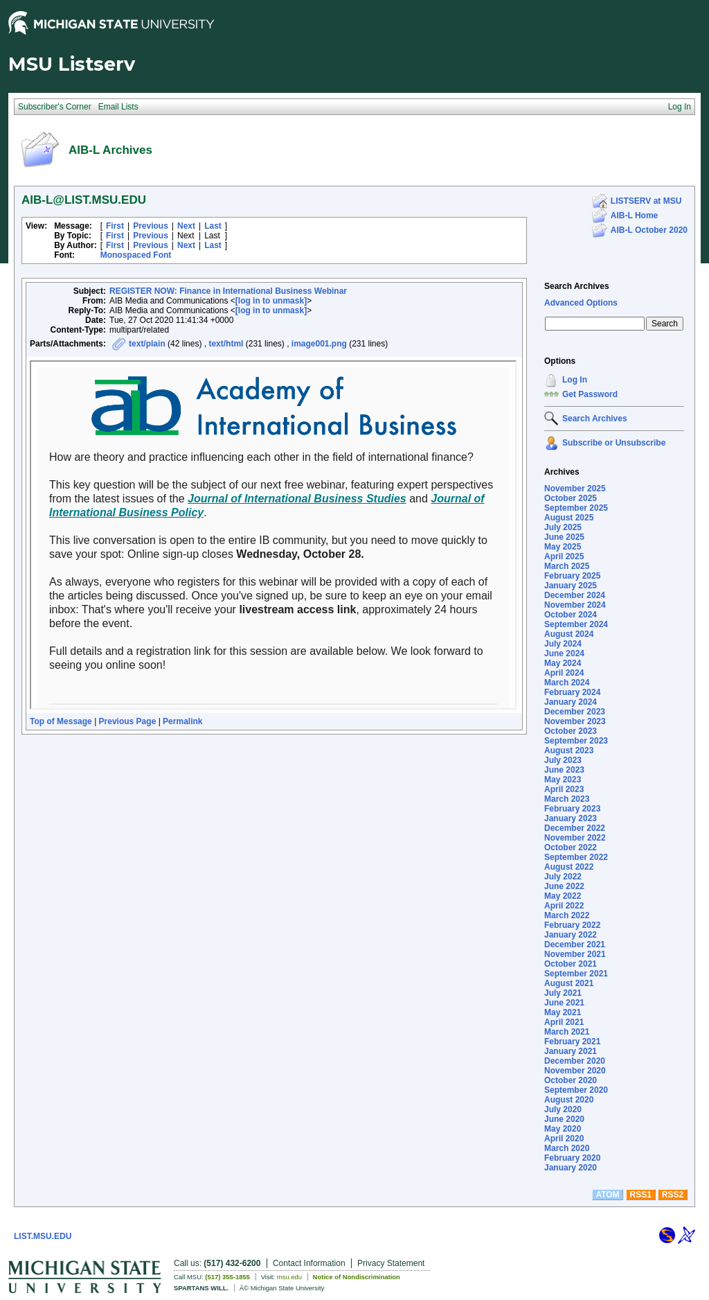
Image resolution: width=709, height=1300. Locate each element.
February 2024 (572, 692)
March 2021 (566, 1032)
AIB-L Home (634, 215)
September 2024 (576, 624)
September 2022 (576, 857)
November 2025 (575, 488)
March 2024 (566, 682)
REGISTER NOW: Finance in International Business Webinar (228, 291)
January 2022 (570, 935)
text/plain (147, 344)
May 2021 (562, 1012)
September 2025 (576, 508)
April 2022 (564, 906)
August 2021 (568, 983)
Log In (574, 380)
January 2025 (570, 585)
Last (213, 226)
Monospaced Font (136, 255)
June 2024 (564, 653)
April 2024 (564, 673)
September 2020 (576, 1090)
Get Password (590, 394)
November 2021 (575, 954)
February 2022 (572, 925)
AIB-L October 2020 (649, 230)
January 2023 (570, 818)
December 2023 (574, 712)
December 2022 (574, 828)
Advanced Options (581, 303)
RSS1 (641, 1195)
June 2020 (564, 1119)
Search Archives (576, 286)
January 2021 (570, 1051)
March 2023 (566, 799)
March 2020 (566, 1148)
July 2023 (563, 760)
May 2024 (562, 663)
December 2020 (574, 1061)
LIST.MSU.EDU (42, 1236)
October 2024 (570, 615)
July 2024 (563, 644)
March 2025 (566, 566)
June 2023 (564, 770)
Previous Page (127, 721)
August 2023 (568, 750)
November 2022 (575, 838)
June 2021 (564, 1003)
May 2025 (562, 547)
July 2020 (563, 1109)
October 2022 (570, 847)
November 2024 (575, 605)
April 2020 (564, 1138)
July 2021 (563, 993)
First (115, 226)
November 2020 (575, 1070)
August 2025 (568, 517)
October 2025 (570, 498)
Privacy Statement (390, 1263)
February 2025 (572, 576)
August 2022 (568, 867)
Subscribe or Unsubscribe (613, 443)
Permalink (182, 721)
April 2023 (564, 789)
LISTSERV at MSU (646, 201)
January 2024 (570, 702)
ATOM (607, 1195)
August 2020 (568, 1100)
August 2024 (568, 634)
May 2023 (562, 779)
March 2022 (566, 915)
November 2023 (575, 721)
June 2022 (564, 886)
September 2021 (576, 973)
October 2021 (570, 964)
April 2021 (564, 1022)
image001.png (319, 344)
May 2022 (562, 896)
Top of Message (61, 721)
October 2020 (570, 1080)
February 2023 (572, 809)
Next (186, 226)
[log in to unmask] (271, 301)
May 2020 (562, 1129)
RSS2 (672, 1195)
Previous (150, 226)
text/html (225, 344)
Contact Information (309, 1263)
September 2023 (576, 741)
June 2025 (564, 537)
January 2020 (570, 1167)
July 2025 (563, 527)
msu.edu (289, 1277)
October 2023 (570, 731)
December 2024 (574, 595)
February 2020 (572, 1158)
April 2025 (564, 556)
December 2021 (574, 944)
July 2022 (563, 876)
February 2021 (572, 1041)
